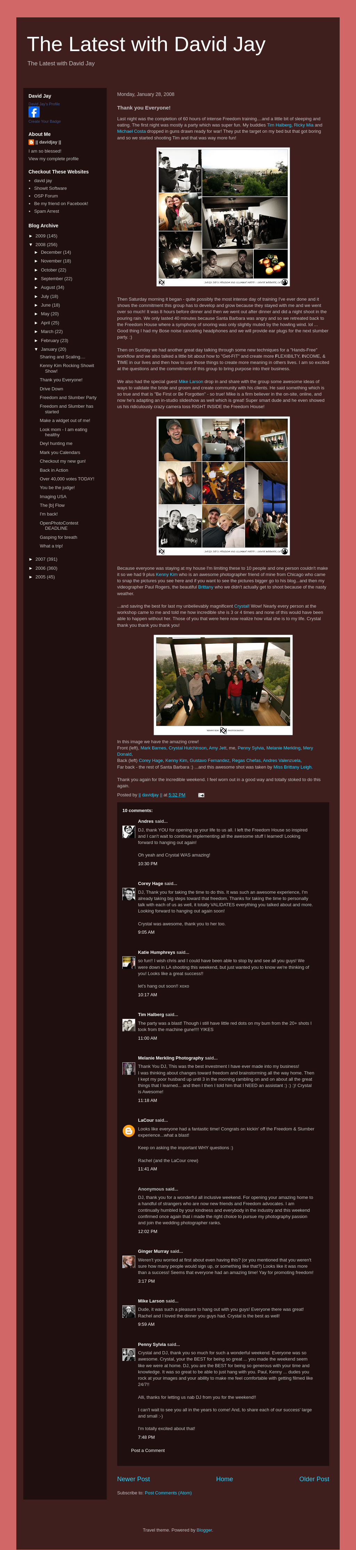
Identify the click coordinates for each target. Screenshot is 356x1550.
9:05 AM (146, 932)
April (46, 322)
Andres (146, 821)
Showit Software (50, 188)
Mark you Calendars (60, 452)
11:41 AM (147, 1168)
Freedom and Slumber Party (68, 397)
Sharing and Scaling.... (62, 356)
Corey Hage (151, 760)
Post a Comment (148, 1450)
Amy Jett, (218, 747)
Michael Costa (131, 131)
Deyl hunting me (56, 443)
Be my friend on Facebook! (61, 203)
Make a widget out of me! (65, 420)
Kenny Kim (167, 574)
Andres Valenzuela (281, 760)
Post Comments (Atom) (168, 1492)
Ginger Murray (153, 1251)
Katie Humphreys (156, 952)
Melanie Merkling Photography (171, 1058)
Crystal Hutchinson (188, 747)
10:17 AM (147, 994)
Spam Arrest (46, 211)
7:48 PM (146, 1437)
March (48, 331)
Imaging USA (53, 496)
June (46, 305)
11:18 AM (147, 1100)
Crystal (241, 606)
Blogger (204, 1530)
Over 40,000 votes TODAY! (67, 478)
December (52, 252)
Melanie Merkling (283, 747)
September (52, 278)
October (49, 270)
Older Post (314, 1479)
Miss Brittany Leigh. (293, 767)
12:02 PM (147, 1231)
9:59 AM (146, 1324)
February (50, 340)
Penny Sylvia (251, 747)
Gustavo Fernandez (209, 760)
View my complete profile (54, 158)
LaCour (146, 1120)
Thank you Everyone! (61, 379)
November (52, 260)
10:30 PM (147, 863)
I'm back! (49, 514)
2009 (41, 235)
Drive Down (51, 388)
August (48, 287)
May (46, 313)
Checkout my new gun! (63, 461)
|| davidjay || (48, 142)
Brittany (205, 587)
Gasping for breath (58, 537)
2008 (41, 244)
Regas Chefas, (247, 760)
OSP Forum (46, 195)
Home (224, 1479)
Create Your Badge (45, 121)
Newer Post (133, 1479)
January (49, 349)
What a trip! (51, 546)
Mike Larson (191, 381)
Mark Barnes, (153, 747)
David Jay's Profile (44, 104)
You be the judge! (57, 487)
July (45, 296)
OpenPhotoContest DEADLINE (59, 525)
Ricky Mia (303, 125)
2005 (41, 576)
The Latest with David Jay (146, 44)
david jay (43, 180)
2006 (41, 568)
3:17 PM (146, 1281)
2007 (41, 559)
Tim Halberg (279, 125)
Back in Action (54, 470)
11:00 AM (147, 1038)
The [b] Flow (52, 505)
